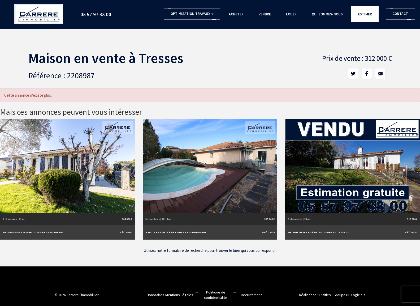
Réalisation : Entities (315, 294)
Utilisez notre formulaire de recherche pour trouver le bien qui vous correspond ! (210, 250)
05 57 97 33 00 (95, 14)
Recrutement (251, 294)
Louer (291, 14)
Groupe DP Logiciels (349, 294)
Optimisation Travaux (192, 13)
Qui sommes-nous (327, 14)
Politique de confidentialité (215, 295)
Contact (400, 13)
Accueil (38, 12)
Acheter (236, 14)
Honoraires (155, 294)
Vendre (265, 14)
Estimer (365, 14)
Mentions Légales (179, 294)
